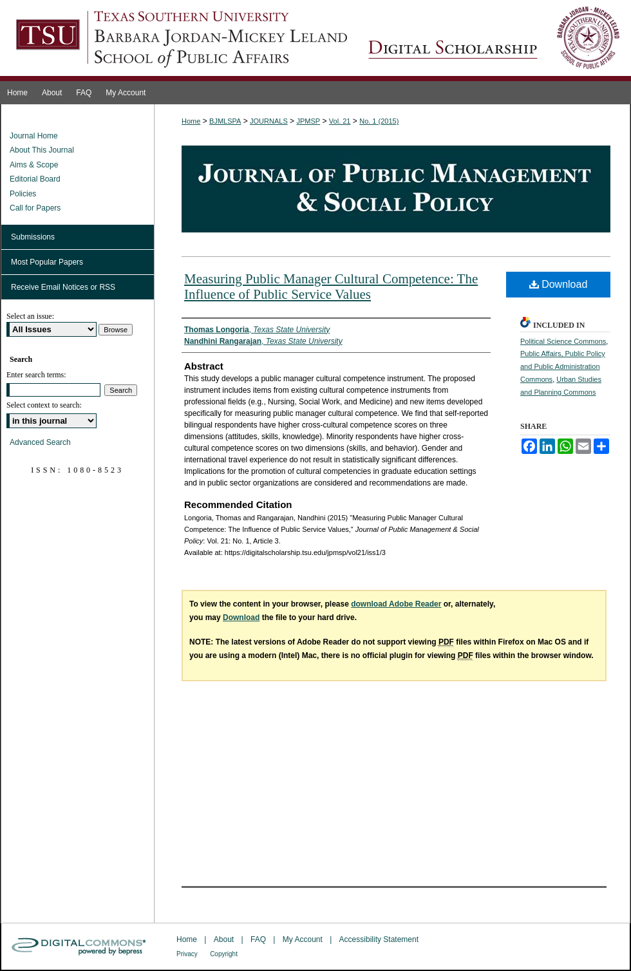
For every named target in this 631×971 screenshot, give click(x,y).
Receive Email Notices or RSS (63, 287)
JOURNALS (269, 121)
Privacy (187, 953)
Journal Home (34, 135)
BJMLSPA (225, 121)
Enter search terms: (36, 374)
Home (191, 121)
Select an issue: (30, 316)
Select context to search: (44, 405)
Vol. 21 (340, 121)
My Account (303, 939)
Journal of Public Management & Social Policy (494, 40)
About (224, 939)
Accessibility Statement (379, 939)
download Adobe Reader (396, 603)
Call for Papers (35, 207)
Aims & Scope (34, 164)
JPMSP (308, 121)
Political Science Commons (563, 341)
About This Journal (42, 150)
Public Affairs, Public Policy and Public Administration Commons (562, 366)
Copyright (224, 953)
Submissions (33, 236)
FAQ (258, 939)
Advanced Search (40, 442)
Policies (23, 193)
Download (558, 284)
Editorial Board (35, 179)
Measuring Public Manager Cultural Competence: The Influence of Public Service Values (331, 286)
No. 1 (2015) (379, 121)
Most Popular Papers (47, 262)
